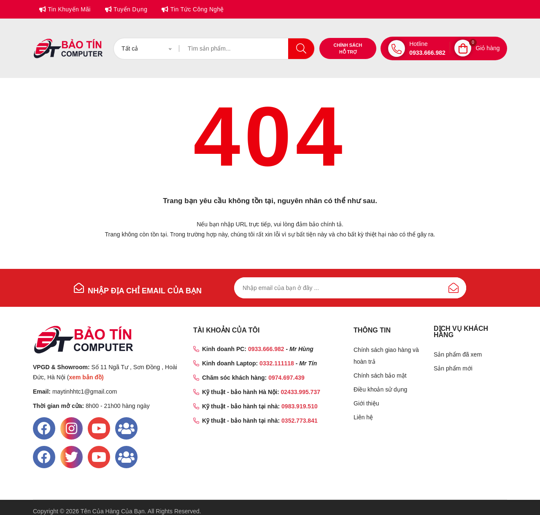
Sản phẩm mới (453, 368)
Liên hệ (363, 417)
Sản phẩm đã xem (458, 354)
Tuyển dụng (129, 9)
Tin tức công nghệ (196, 9)
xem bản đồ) (86, 377)
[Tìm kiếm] (246, 48)
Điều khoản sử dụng (380, 389)
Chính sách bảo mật (380, 375)
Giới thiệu (366, 403)
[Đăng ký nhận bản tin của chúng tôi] (350, 287)
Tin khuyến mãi (68, 9)
